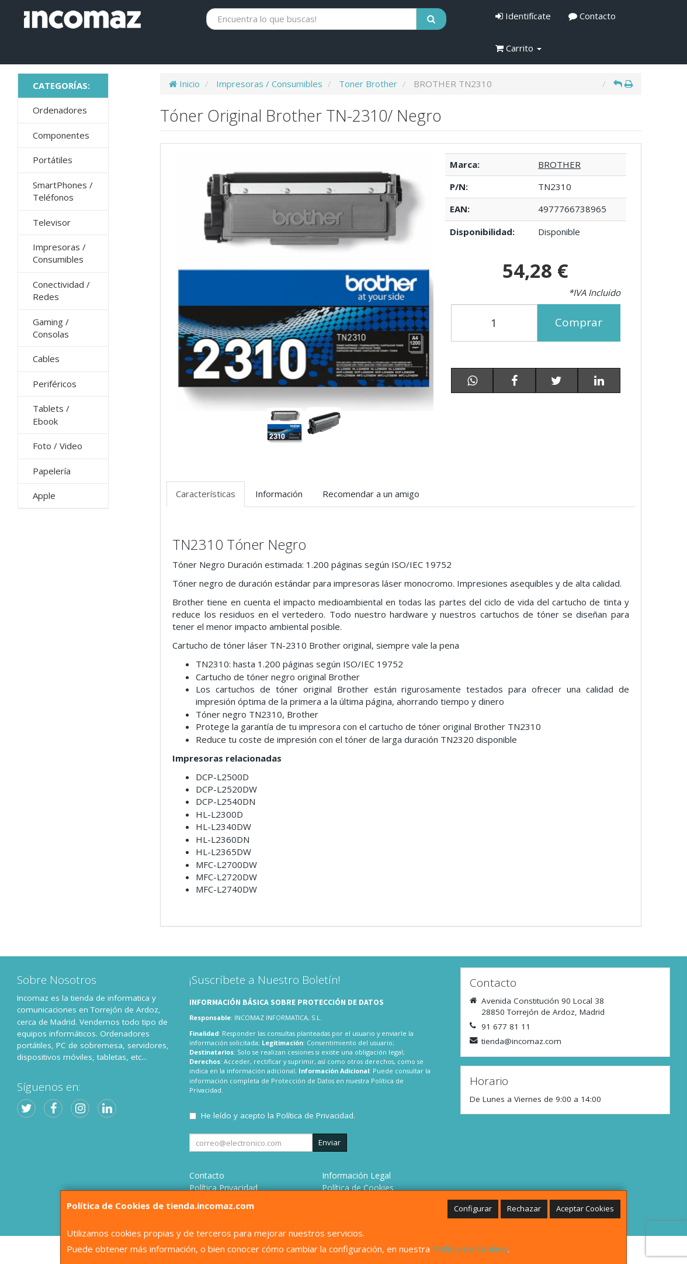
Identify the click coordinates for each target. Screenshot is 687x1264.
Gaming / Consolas (51, 328)
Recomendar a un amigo (370, 494)
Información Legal (356, 1175)
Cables (46, 358)
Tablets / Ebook (51, 414)
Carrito (518, 48)
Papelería (52, 471)
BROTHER (559, 164)
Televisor (52, 222)
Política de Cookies (470, 1249)
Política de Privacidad (314, 1115)
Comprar (578, 322)
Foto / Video (57, 446)
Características (205, 494)
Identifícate (523, 16)
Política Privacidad (223, 1187)
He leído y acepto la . (278, 1115)
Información (279, 494)
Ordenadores (60, 110)
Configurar (473, 1208)
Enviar (329, 1142)
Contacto (592, 16)
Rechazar (524, 1208)
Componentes (61, 135)
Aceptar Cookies (585, 1208)
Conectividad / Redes (61, 290)
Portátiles (52, 160)
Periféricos (55, 384)
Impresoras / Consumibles (59, 253)
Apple (44, 495)
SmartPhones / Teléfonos (63, 191)
